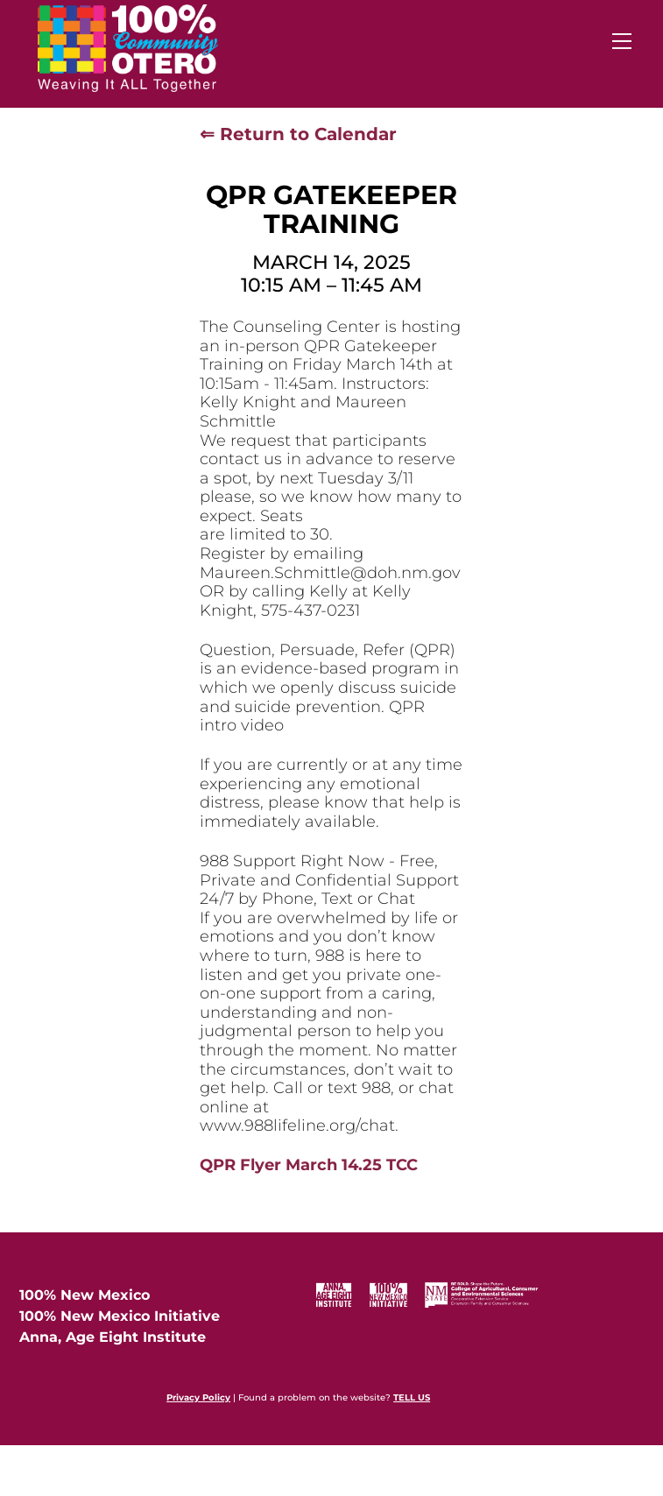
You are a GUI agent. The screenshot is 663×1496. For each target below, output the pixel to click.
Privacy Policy (198, 1397)
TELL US (411, 1397)
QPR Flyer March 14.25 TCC (309, 1165)
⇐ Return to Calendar (298, 134)
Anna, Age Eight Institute (112, 1337)
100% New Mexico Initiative (119, 1316)
